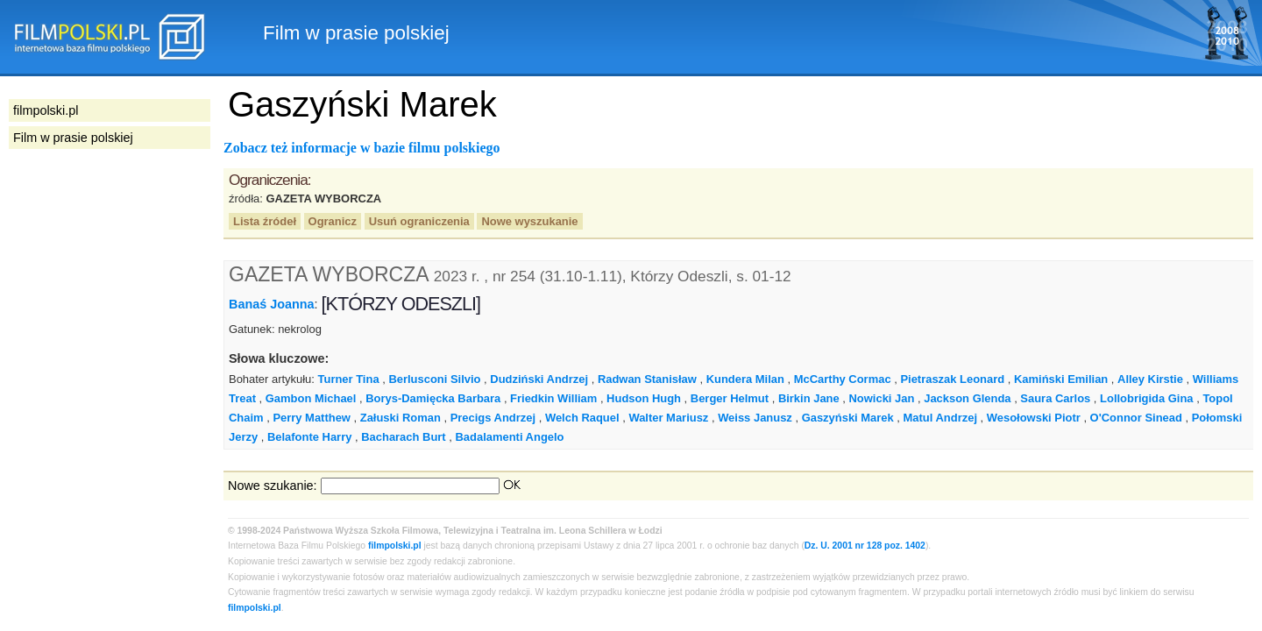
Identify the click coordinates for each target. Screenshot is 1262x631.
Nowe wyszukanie (529, 221)
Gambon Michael (311, 398)
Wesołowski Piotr (1034, 417)
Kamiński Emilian (1061, 379)
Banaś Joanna (272, 304)
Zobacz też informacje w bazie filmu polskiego (361, 147)
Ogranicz (332, 221)
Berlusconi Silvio (434, 379)
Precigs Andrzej (492, 417)
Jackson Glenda (967, 398)
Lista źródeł (264, 221)
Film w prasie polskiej (73, 138)
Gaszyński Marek (848, 417)
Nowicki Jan (882, 398)
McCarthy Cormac (842, 379)
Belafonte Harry (309, 436)
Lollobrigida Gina (1147, 398)
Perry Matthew (312, 417)
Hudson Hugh (643, 398)
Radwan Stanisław (647, 379)
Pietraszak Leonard (952, 379)
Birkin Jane (809, 398)
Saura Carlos (1055, 398)
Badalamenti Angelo (509, 436)
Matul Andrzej (940, 417)
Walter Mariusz (668, 417)
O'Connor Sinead (1136, 417)
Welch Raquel (582, 417)
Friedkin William (553, 398)
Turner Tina (348, 379)
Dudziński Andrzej (539, 379)
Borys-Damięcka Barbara (432, 398)
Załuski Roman (400, 417)
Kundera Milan (745, 379)
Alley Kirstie (1150, 379)
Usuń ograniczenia (419, 221)
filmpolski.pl (395, 545)
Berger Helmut (730, 398)
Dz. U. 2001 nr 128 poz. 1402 (865, 545)
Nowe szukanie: (272, 486)
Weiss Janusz (755, 417)
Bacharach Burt (403, 436)
